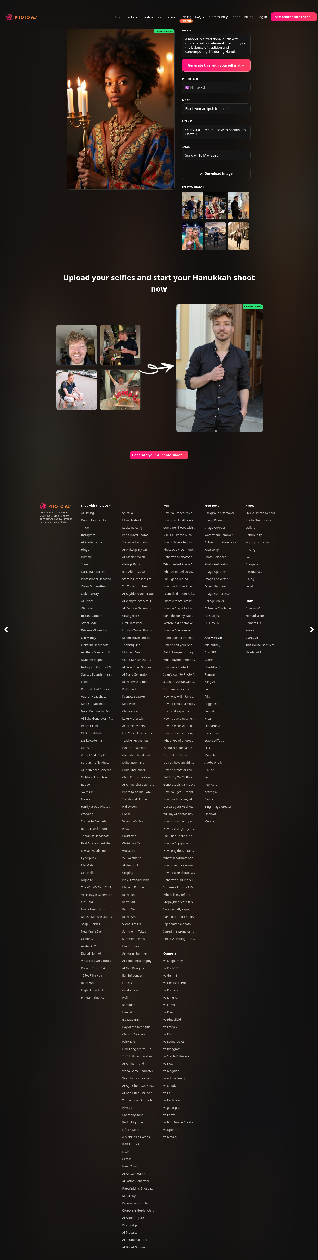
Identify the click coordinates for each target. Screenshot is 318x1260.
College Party (131, 564)
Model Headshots (93, 704)
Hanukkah (129, 1012)
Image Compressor (217, 594)
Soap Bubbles (90, 924)
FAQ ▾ (199, 17)
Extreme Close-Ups (94, 630)
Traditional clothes (134, 799)
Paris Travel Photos (135, 535)
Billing (249, 16)
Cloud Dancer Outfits (136, 660)
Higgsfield (211, 704)
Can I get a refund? (176, 579)
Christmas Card (132, 843)
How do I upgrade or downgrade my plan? (192, 843)
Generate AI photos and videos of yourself (192, 557)
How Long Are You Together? (142, 1049)
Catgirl (126, 1159)
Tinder (85, 528)
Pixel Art (127, 1108)
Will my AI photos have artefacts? (186, 814)
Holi (125, 997)
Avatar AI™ (88, 946)
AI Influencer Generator (97, 770)
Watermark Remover (218, 535)
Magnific (210, 755)
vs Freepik (170, 1027)
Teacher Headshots (135, 740)
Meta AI (209, 821)
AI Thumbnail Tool (134, 1240)
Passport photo (132, 1225)
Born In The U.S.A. (93, 968)
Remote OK (253, 623)
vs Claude (170, 1086)
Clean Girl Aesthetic (94, 586)
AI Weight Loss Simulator (139, 601)
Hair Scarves (130, 946)
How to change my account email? (186, 821)
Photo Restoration (216, 564)
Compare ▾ (166, 17)
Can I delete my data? (178, 616)
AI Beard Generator (135, 1247)
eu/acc (250, 630)
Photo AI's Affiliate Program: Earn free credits (194, 601)
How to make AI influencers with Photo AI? (192, 726)
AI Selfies (87, 601)
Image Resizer (214, 520)
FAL (206, 777)
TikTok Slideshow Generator (141, 1056)
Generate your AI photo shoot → (159, 455)
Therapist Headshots (95, 836)
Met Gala (87, 865)
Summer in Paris (133, 939)
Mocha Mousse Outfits (96, 917)
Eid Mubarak (130, 1019)
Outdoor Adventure (94, 777)
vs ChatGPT (171, 968)
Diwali (126, 814)
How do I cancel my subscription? (186, 513)
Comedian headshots (136, 755)
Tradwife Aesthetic (134, 542)
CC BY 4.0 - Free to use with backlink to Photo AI (215, 132)
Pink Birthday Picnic (135, 880)
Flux (207, 748)
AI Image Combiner (217, 608)
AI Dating (87, 513)
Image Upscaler (215, 572)
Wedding (87, 814)
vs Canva (169, 1115)
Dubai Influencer (133, 770)
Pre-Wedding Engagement (140, 1188)
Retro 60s (128, 909)
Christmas (129, 836)
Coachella (87, 873)
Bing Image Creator (217, 807)
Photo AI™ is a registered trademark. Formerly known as (55, 515)
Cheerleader (130, 711)
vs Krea (168, 1034)
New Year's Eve (91, 931)
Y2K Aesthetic (131, 858)
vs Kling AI (170, 997)
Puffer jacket (131, 689)
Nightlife (87, 880)
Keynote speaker (133, 696)
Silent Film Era (132, 924)
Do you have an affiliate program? (186, 762)
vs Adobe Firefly (174, 1078)
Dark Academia (91, 740)
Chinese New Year (134, 1034)
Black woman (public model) (207, 108)
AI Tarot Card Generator (138, 667)
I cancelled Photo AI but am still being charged (195, 594)
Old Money (88, 638)
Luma (208, 689)
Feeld (84, 682)
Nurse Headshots (93, 909)
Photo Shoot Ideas (258, 520)
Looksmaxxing (132, 528)
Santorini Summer (134, 953)
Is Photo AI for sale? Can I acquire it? (188, 748)
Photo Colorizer (215, 557)
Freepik (209, 711)
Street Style (89, 623)
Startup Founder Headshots (100, 674)
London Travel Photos (137, 630)
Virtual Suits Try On (94, 755)
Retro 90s (87, 983)
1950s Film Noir (91, 975)
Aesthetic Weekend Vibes (98, 652)
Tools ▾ (147, 17)
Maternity (129, 1196)
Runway (209, 674)
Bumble (86, 557)
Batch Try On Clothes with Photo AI (187, 777)
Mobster (87, 748)
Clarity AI (252, 638)
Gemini (209, 660)
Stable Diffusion (215, 740)
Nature (86, 799)
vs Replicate (171, 1100)
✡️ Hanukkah (195, 87)
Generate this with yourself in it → (216, 65)
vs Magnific (171, 1071)
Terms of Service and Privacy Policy (56, 520)
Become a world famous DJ (140, 1203)
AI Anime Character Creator (141, 785)
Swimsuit (87, 792)
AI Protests (129, 1232)
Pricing (186, 16)
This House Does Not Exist (264, 645)
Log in (262, 16)
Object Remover (215, 586)
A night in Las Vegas (136, 1137)
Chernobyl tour (132, 1115)
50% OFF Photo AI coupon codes (185, 535)
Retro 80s (128, 895)
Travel (85, 564)
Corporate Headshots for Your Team (147, 1210)
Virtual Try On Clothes (96, 961)
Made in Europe (133, 887)
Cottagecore (130, 616)
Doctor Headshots (134, 748)
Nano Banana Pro (93, 572)
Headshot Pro (213, 667)
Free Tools (211, 505)
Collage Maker (214, 601)
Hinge (85, 550)
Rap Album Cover (134, 572)
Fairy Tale (128, 1041)
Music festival (131, 520)
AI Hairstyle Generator (96, 895)
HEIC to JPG (212, 616)
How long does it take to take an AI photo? (192, 851)
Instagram (88, 535)
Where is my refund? (177, 895)
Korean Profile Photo (95, 762)
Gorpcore (128, 851)
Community (218, 16)
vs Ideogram (172, 1049)
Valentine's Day (132, 821)
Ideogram (211, 733)
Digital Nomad (91, 953)
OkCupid (87, 902)
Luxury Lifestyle (133, 718)
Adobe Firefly (213, 762)
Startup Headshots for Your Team (145, 579)
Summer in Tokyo (134, 931)
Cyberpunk (88, 858)
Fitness (127, 983)
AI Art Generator (133, 1174)
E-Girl (126, 1152)
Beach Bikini (89, 726)
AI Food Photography (136, 961)
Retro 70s (128, 902)
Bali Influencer (132, 975)
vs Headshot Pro (174, 983)
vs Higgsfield (172, 1019)
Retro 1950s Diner (134, 682)
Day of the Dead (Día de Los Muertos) (147, 1027)
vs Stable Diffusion (176, 1056)
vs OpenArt (171, 1130)
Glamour (87, 608)
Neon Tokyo (130, 1166)
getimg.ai (210, 792)
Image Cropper (214, 528)
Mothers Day (131, 652)
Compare (170, 953)
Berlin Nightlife (132, 1122)
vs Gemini (170, 975)
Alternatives (213, 638)
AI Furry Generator (135, 674)
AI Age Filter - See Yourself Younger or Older (152, 1086)
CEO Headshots (91, 733)
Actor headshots (133, 726)
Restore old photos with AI (181, 623)
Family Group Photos (95, 807)
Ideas (235, 16)
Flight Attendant (92, 990)
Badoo (85, 785)
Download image (216, 173)
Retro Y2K (129, 917)
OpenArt (210, 814)
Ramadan (128, 1005)
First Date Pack (132, 623)
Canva (208, 799)
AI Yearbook (130, 865)
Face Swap (211, 550)
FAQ (166, 505)
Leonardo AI (212, 726)
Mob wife (128, 704)
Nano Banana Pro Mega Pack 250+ (104, 711)
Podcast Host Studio (95, 689)
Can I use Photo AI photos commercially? (191, 917)
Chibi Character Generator (140, 777)
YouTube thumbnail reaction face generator (152, 586)
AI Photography (92, 542)
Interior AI (253, 608)
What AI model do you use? (182, 572)
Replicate (210, 785)
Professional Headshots (97, 579)
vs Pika (168, 1012)
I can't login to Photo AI (179, 674)
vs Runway (170, 990)
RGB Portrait (130, 1144)
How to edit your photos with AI (185, 645)
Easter (126, 829)
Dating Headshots (93, 520)
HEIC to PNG (213, 623)
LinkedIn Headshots (95, 645)
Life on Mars (130, 1130)
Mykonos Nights (92, 660)
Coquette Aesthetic (94, 821)
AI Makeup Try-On (134, 550)
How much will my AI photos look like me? (192, 799)
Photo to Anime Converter (140, 792)
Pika (207, 696)
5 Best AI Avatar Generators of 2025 (187, 682)
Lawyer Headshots (93, 851)
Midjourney (212, 645)
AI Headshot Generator (220, 542)
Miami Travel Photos (136, 638)
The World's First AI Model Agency (104, 887)
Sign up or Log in (257, 542)
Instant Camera (91, 616)
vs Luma (169, 1005)
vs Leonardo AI (173, 1041)
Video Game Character (137, 1071)
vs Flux (168, 1064)
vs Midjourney (173, 961)
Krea (207, 718)
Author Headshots (93, 696)
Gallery (250, 528)
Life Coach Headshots (137, 733)
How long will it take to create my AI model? (193, 696)
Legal (249, 586)
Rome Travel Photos (94, 829)
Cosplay (127, 873)
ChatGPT (210, 652)
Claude (209, 770)
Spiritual (127, 513)
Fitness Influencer (93, 997)
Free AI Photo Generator (262, 513)
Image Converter (216, 579)
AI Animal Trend (133, 1064)
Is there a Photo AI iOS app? (182, 887)
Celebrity (87, 939)
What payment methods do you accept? (190, 660)
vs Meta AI (170, 1137)
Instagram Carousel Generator (102, 667)
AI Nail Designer (133, 968)
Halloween (129, 807)
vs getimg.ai (171, 1108)
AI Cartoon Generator (137, 608)
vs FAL (167, 1093)
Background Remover (219, 513)
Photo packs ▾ (126, 17)
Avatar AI (48, 518)
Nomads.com (255, 616)
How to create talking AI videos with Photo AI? (194, 704)
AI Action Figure (133, 1218)
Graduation (130, 990)
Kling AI (209, 682)
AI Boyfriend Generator (138, 594)
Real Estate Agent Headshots (101, 843)
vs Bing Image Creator (178, 1122)
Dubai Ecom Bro (133, 762)
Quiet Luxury (90, 594)
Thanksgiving (131, 645)
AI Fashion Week (133, 557)
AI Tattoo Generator (135, 1181)
